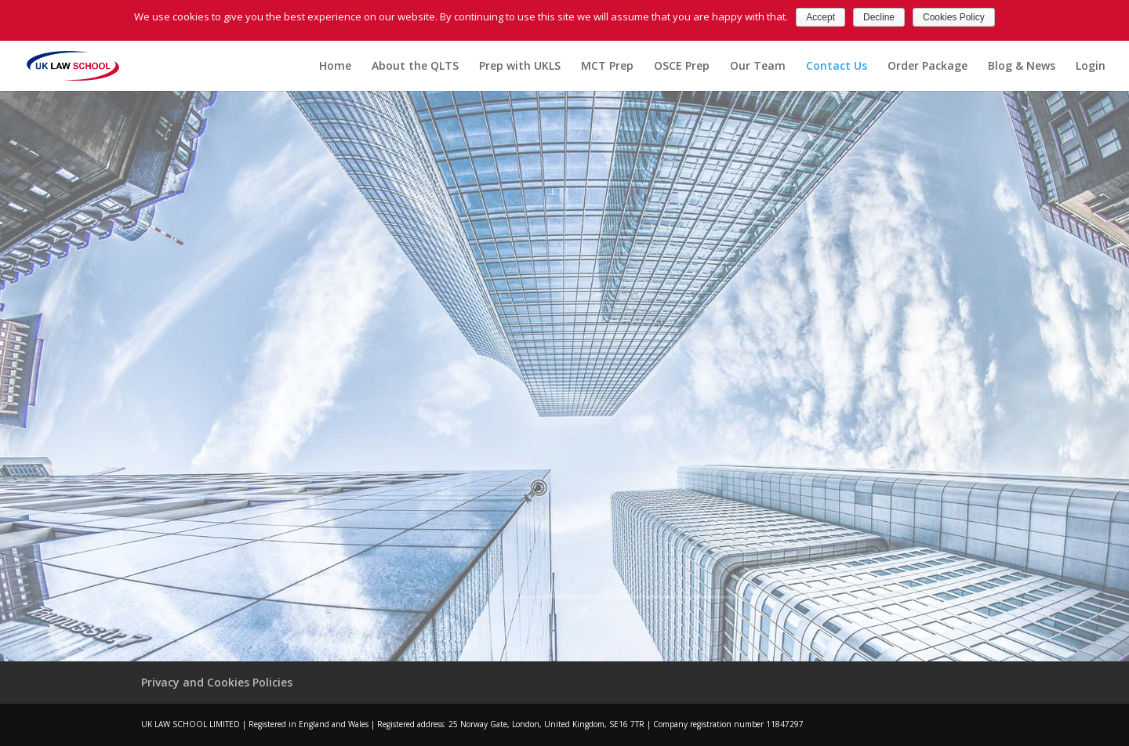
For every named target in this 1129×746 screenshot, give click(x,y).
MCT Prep (607, 66)
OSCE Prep (682, 66)
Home (335, 66)
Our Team (758, 66)
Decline (879, 17)
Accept (820, 17)
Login (1090, 66)
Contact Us (836, 66)
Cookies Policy (954, 17)
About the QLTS (415, 66)
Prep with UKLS (520, 66)
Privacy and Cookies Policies (216, 682)
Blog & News (1021, 66)
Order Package (927, 66)
